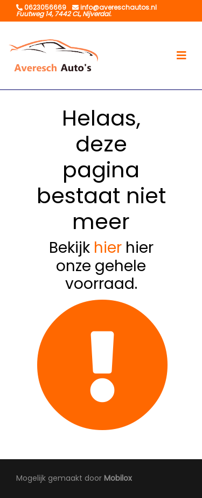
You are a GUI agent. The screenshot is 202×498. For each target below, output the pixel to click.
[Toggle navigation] (181, 55)
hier (108, 247)
